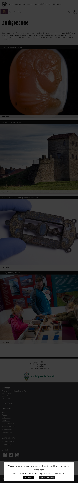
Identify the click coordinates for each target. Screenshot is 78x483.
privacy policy (40, 473)
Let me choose (47, 477)
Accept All (29, 477)
